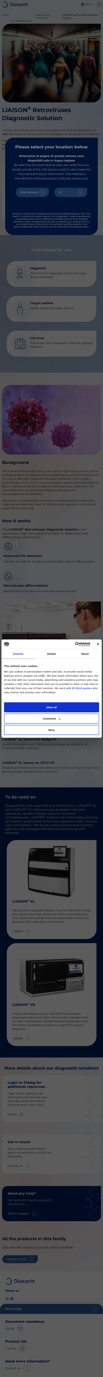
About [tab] (85, 653)
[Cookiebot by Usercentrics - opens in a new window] (75, 644)
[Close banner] (98, 644)
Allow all (51, 707)
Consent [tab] (18, 653)
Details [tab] (51, 653)
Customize (51, 718)
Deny (51, 729)
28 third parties (82, 688)
